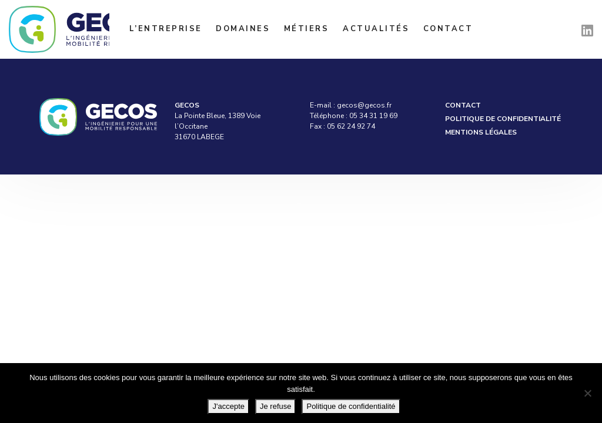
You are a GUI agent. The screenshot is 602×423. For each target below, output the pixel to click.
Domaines (243, 29)
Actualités (376, 29)
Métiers (306, 29)
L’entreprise (165, 29)
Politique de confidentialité (503, 118)
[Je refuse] (587, 393)
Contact (448, 29)
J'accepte (228, 406)
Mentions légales (481, 132)
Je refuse (275, 406)
